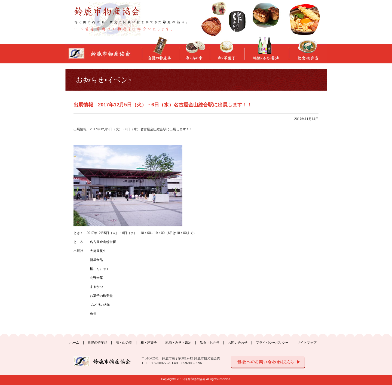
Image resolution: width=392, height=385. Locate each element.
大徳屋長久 (98, 251)
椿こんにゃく (99, 269)
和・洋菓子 (148, 342)
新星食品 (96, 260)
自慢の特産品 (97, 342)
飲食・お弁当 (209, 342)
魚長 (93, 314)
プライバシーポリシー (272, 342)
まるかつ (96, 287)
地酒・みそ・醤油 (178, 342)
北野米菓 (96, 278)
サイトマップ (307, 342)
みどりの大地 (100, 305)
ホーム (74, 342)
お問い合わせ (237, 342)
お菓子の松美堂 (101, 296)
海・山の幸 (124, 342)
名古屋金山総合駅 (103, 242)
